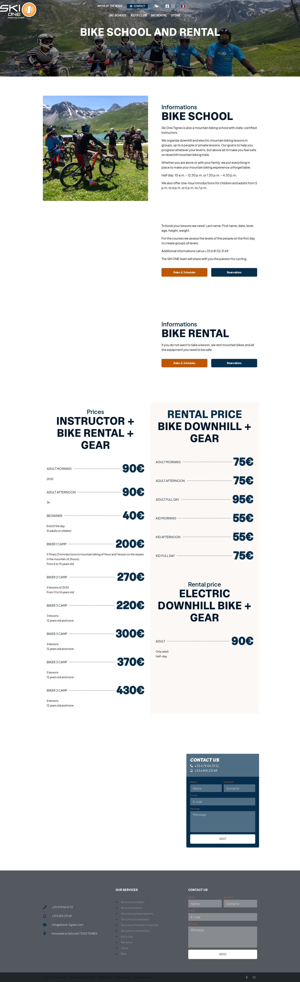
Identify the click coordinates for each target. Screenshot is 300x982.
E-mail (194, 795)
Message (195, 809)
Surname (229, 782)
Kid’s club (139, 15)
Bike (187, 15)
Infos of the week (109, 5)
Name (193, 782)
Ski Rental (159, 15)
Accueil (116, 47)
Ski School (118, 15)
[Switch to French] (183, 6)
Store (175, 15)
